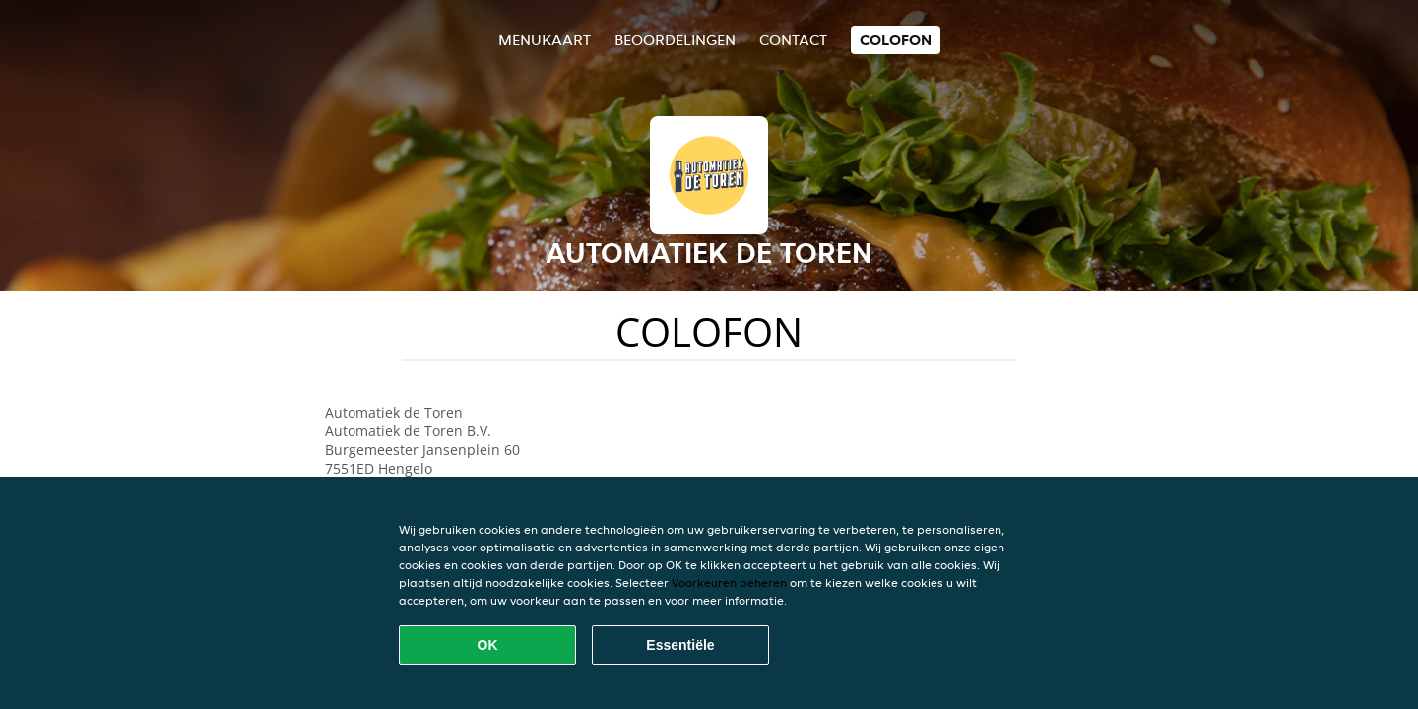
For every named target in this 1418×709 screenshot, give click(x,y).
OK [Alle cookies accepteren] (488, 645)
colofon (896, 40)
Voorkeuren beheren (729, 582)
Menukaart (544, 40)
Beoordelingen (675, 40)
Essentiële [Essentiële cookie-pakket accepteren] (680, 645)
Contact (793, 40)
